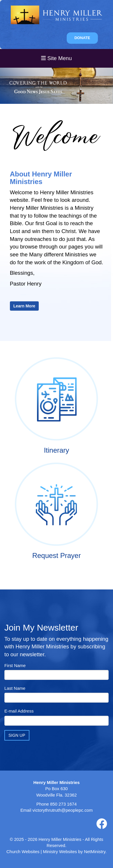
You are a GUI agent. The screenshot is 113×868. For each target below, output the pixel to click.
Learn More (24, 306)
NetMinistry (94, 851)
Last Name (14, 688)
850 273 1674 (63, 804)
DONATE (82, 38)
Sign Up (16, 735)
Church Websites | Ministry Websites (42, 851)
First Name (15, 665)
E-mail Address (18, 710)
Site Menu (56, 58)
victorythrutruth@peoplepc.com (62, 810)
